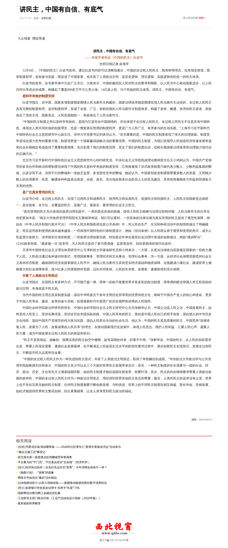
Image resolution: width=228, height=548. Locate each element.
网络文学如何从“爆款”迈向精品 (37, 478)
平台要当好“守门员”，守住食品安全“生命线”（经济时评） (54, 462)
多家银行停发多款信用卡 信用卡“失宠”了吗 (52, 488)
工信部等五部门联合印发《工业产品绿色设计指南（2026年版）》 (59, 498)
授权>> (203, 17)
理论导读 (38, 38)
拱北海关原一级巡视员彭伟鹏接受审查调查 (45, 457)
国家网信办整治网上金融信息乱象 (39, 493)
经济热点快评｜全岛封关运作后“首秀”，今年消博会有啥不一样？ (66, 467)
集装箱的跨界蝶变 (29, 503)
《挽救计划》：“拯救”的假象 (36, 472)
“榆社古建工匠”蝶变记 (32, 452)
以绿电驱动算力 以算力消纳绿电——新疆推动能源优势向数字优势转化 (62, 483)
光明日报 (46, 18)
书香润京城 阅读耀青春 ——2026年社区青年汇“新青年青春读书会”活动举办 (73, 447)
